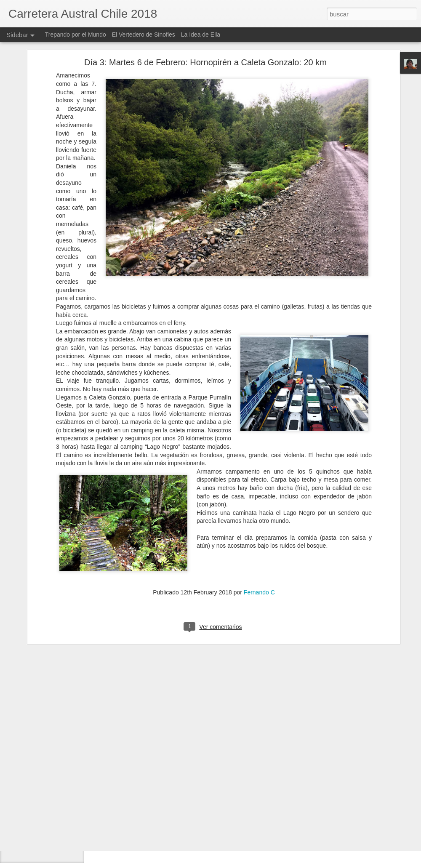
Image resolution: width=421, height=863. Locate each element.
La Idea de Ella (200, 34)
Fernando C (259, 544)
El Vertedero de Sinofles (143, 34)
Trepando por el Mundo (75, 34)
